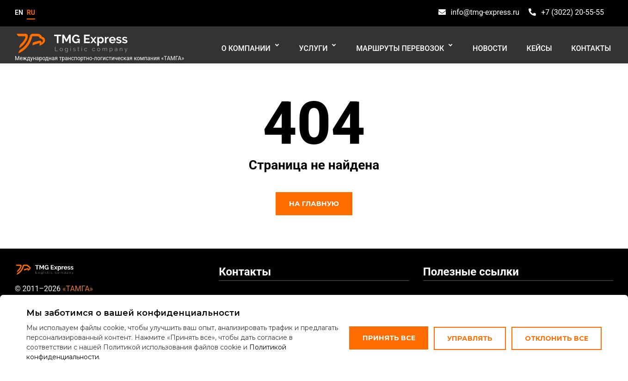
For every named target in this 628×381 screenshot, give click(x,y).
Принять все (385, 335)
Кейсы (546, 46)
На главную (314, 204)
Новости (501, 46)
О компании (270, 46)
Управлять (467, 335)
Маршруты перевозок (416, 46)
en (19, 12)
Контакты (593, 46)
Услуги (333, 46)
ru (31, 12)
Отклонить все (553, 335)
